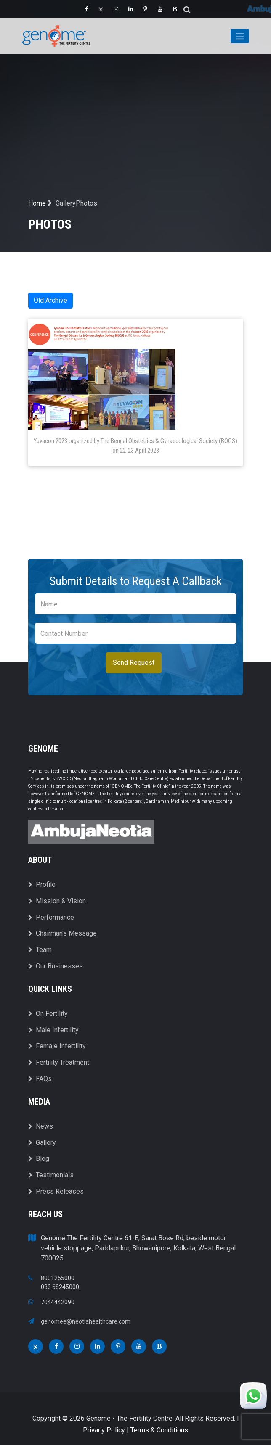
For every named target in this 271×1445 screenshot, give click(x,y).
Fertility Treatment (58, 1062)
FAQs (40, 1079)
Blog (38, 1159)
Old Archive (50, 300)
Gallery (42, 1143)
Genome (43, 749)
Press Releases (56, 1191)
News (40, 1126)
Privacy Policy (104, 1430)
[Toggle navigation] (240, 36)
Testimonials (51, 1175)
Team (40, 950)
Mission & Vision (57, 901)
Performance (51, 917)
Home (40, 203)
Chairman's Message (62, 933)
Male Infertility (53, 1030)
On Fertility (48, 1014)
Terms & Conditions (159, 1430)
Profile (42, 885)
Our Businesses (55, 966)
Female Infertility (57, 1046)
